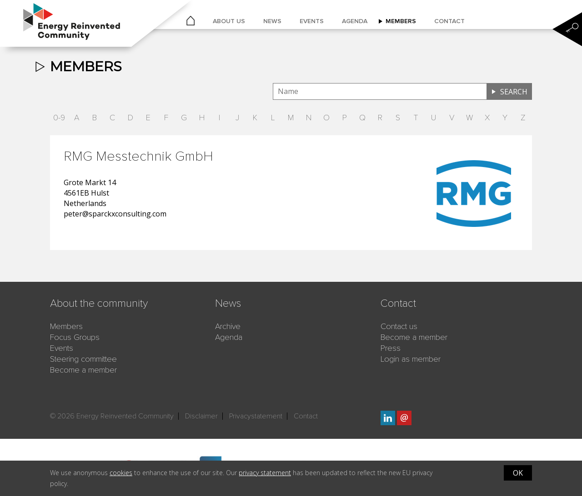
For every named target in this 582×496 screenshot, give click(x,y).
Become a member (83, 370)
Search (513, 92)
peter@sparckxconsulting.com (115, 214)
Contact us (399, 326)
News (272, 21)
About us (229, 21)
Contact (449, 21)
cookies (121, 472)
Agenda (354, 21)
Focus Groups (75, 337)
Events (312, 21)
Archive (228, 326)
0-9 (59, 117)
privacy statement (265, 472)
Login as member (411, 359)
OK (518, 473)
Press (391, 348)
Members (401, 21)
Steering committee (83, 359)
